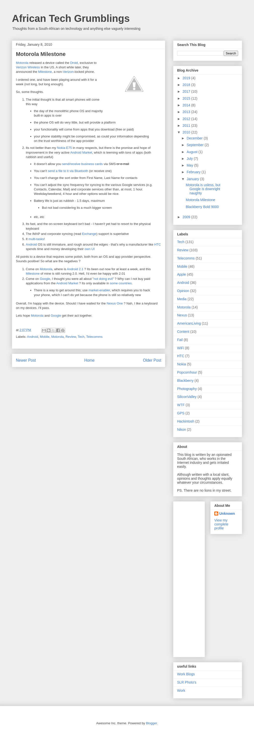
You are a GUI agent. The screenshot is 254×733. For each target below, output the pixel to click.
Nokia (181, 364)
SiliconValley (186, 397)
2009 (187, 217)
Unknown (227, 514)
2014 (187, 105)
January (193, 179)
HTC (157, 244)
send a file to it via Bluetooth (68, 171)
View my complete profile (221, 524)
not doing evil (103, 279)
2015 (187, 98)
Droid (74, 63)
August (192, 152)
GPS (181, 413)
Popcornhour (187, 372)
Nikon (181, 429)
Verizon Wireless (28, 67)
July (190, 159)
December (195, 138)
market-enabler (99, 290)
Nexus (182, 315)
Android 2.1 (75, 269)
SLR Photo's (186, 682)
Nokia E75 (64, 148)
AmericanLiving (189, 323)
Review (70, 337)
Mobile (44, 337)
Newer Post (26, 360)
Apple (181, 274)
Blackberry (185, 381)
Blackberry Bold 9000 (202, 207)
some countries (121, 283)
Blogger (151, 723)
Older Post (152, 360)
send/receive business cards (82, 164)
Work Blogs (186, 674)
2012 (187, 119)
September (195, 145)
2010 (187, 132)
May (190, 165)
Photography (187, 389)
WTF (181, 405)
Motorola (22, 63)
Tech (81, 337)
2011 (187, 126)
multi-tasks (36, 239)
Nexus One (115, 303)
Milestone (45, 72)
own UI (90, 249)
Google (45, 279)
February (194, 172)
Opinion (183, 291)
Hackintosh (185, 421)
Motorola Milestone (200, 200)
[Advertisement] (197, 577)
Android (31, 244)
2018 (187, 85)
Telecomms (94, 337)
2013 (187, 112)
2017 (187, 91)
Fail (180, 340)
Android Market (81, 152)
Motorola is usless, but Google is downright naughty (203, 189)
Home (89, 360)
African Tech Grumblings (71, 18)
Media (182, 299)
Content (183, 332)
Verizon (68, 72)
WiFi (180, 348)
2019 (187, 78)
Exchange (89, 234)
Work (181, 690)
